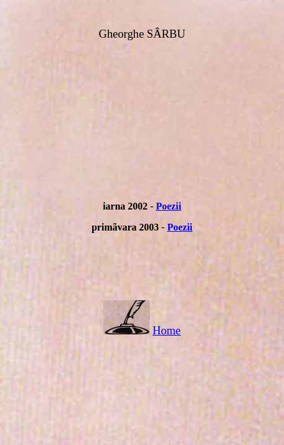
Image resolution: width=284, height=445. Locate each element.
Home (167, 330)
